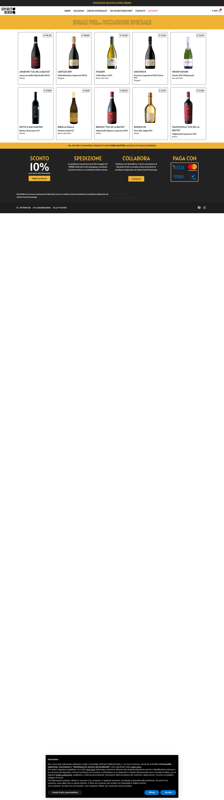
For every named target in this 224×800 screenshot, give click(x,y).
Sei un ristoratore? (121, 10)
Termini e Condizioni (123, 197)
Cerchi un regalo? (97, 10)
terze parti (90, 769)
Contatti (140, 10)
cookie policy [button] (135, 767)
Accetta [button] (168, 792)
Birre (68, 10)
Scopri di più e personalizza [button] (65, 792)
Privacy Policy (120, 194)
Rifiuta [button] (152, 792)
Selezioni (78, 10)
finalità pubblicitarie (64, 775)
